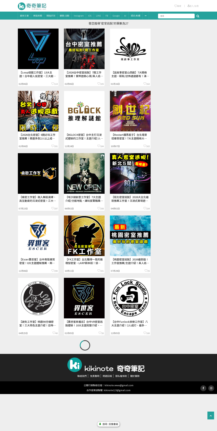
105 (102, 83)
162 (148, 83)
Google (116, 15)
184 (102, 146)
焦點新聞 (37, 15)
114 (56, 83)
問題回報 (107, 376)
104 (148, 208)
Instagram (79, 15)
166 (148, 333)
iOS (90, 15)
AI (125, 15)
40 (56, 333)
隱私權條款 (121, 376)
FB (106, 15)
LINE (98, 15)
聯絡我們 (82, 376)
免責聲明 (94, 376)
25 (148, 270)
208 (102, 208)
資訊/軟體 (135, 15)
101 (102, 270)
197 (56, 208)
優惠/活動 (64, 15)
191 (56, 146)
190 (56, 270)
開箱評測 (50, 15)
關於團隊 (135, 376)
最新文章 (24, 15)
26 (102, 333)
